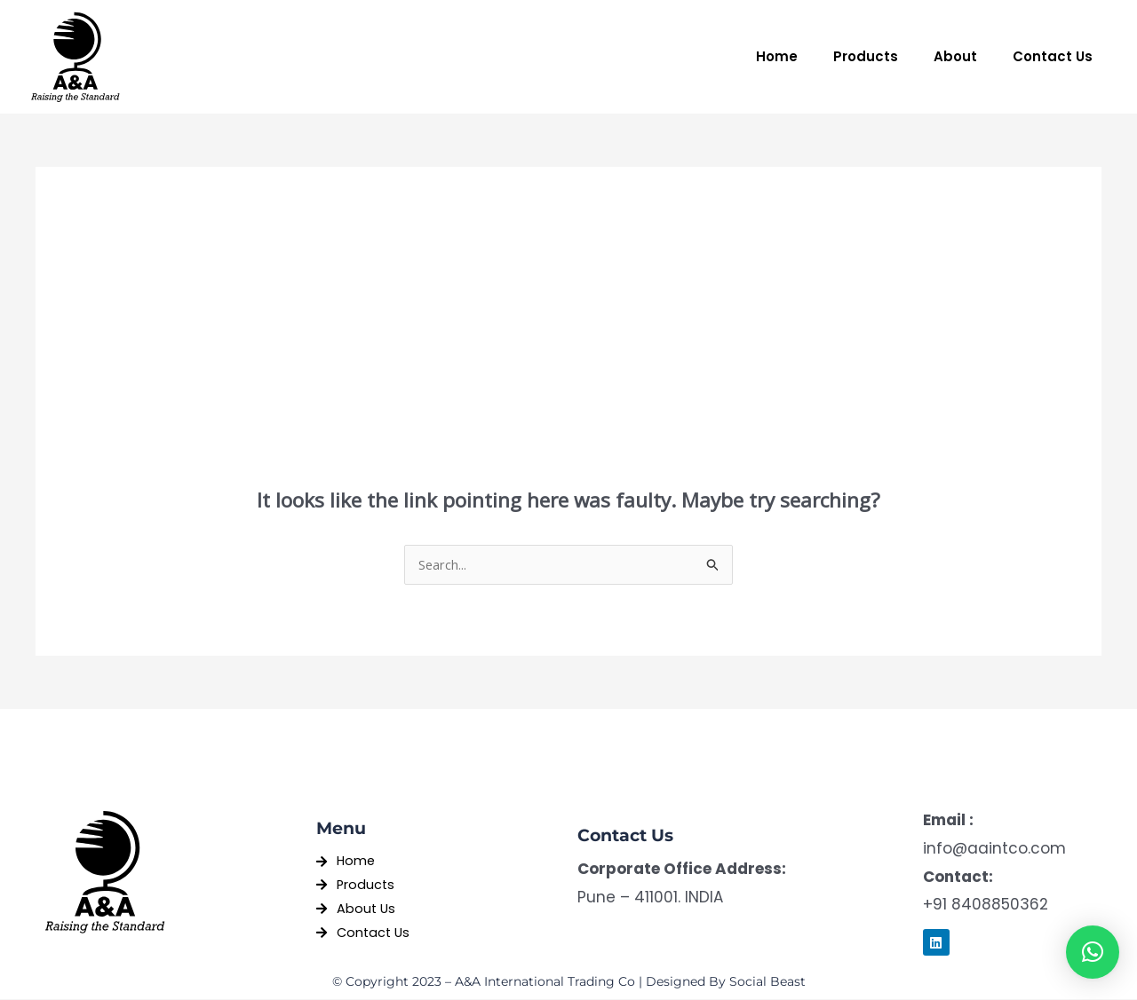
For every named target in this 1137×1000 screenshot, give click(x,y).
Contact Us (1053, 56)
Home (777, 56)
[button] (1092, 952)
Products (865, 56)
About (955, 56)
